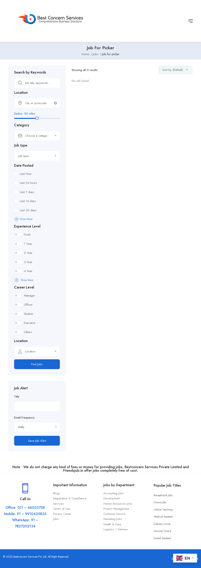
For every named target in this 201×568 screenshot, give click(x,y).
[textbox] (34, 135)
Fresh (27, 234)
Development (111, 498)
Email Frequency (24, 417)
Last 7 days (27, 192)
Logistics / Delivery (115, 529)
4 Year (28, 271)
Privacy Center (62, 514)
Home (85, 54)
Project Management (116, 509)
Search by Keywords (30, 72)
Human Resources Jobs (117, 504)
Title (16, 396)
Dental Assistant (162, 538)
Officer (28, 304)
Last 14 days (28, 201)
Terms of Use (62, 509)
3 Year (28, 262)
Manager (29, 295)
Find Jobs (37, 364)
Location (21, 92)
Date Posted (23, 165)
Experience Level (27, 226)
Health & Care (112, 524)
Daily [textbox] (21, 427)
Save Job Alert (37, 441)
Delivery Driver (162, 524)
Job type (20, 145)
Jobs (95, 54)
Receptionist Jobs (163, 495)
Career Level (24, 287)
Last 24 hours (28, 183)
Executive (29, 323)
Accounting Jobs (113, 493)
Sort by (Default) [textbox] (173, 70)
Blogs (56, 493)
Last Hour (26, 174)
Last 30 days (28, 210)
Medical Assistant (163, 517)
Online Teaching (163, 510)
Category (21, 125)
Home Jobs (160, 502)
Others (28, 332)
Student (28, 314)
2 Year (28, 253)
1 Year (28, 244)
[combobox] (37, 136)
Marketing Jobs (112, 519)
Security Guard (162, 531)
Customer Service (114, 514)
